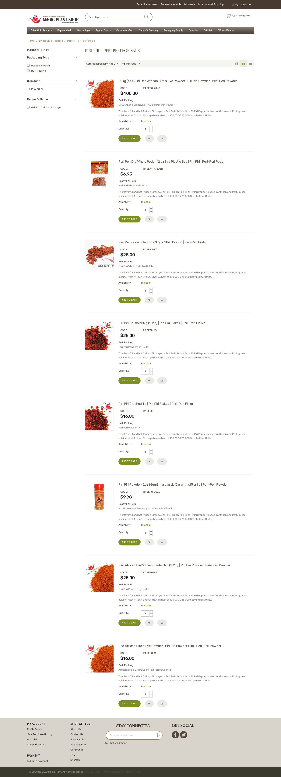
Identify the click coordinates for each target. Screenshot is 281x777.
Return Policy (133, 771)
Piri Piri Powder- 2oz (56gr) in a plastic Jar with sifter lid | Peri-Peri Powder (173, 484)
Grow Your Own (124, 30)
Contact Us (76, 734)
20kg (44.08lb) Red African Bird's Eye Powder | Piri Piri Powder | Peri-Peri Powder (177, 81)
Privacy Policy (92, 771)
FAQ (72, 754)
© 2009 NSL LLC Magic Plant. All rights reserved (86, 771)
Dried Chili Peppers (41, 30)
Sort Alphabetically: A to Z (102, 64)
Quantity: (123, 128)
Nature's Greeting (148, 30)
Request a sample (171, 4)
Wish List (32, 739)
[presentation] (133, 752)
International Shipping (211, 4)
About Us (75, 729)
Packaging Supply (173, 30)
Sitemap (75, 759)
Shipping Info (78, 744)
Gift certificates (226, 30)
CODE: (124, 88)
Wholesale (189, 4)
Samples (193, 30)
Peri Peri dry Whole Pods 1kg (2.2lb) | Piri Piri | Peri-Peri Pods (162, 242)
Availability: (124, 121)
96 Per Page (131, 64)
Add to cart (129, 138)
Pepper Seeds (103, 30)
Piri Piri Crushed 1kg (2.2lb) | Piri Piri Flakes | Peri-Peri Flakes (161, 323)
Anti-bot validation (115, 743)
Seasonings (83, 30)
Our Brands (76, 749)
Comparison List (36, 744)
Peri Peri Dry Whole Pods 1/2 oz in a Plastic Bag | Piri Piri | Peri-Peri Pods (170, 161)
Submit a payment (147, 4)
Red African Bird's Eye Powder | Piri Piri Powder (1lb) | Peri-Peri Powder (169, 646)
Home (31, 40)
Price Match (77, 739)
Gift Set (208, 30)
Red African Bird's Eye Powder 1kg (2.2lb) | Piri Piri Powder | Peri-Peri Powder (174, 565)
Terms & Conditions (113, 771)
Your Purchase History (39, 734)
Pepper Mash (64, 30)
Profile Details (34, 729)
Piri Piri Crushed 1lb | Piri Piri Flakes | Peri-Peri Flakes (156, 404)
